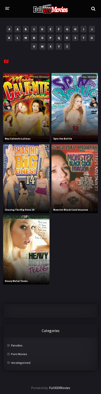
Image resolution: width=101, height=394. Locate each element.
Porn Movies (19, 354)
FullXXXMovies (59, 388)
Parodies (17, 345)
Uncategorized (20, 363)
